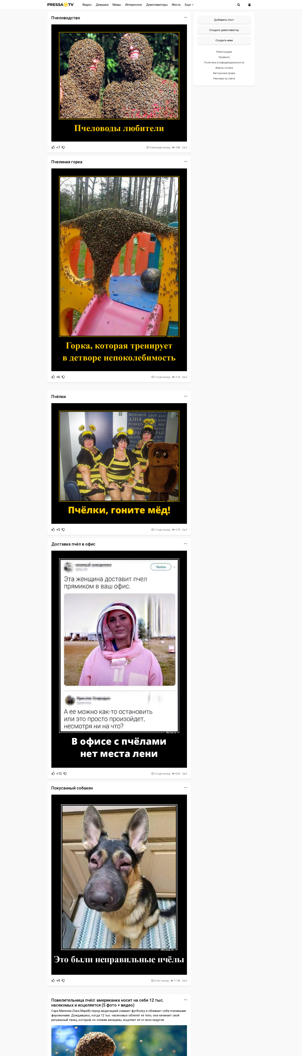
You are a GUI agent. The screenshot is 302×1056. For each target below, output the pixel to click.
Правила (224, 57)
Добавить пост (224, 19)
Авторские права (224, 73)
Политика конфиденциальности (224, 62)
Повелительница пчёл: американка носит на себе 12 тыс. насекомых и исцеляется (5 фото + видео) (107, 1003)
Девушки (102, 5)
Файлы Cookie (224, 67)
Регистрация (224, 51)
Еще (189, 5)
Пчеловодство (65, 17)
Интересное (133, 5)
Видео (87, 5)
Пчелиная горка (66, 161)
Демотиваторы (157, 5)
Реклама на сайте (224, 78)
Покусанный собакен (72, 788)
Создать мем (224, 40)
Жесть (176, 5)
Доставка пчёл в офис (73, 544)
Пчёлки (58, 396)
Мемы (117, 5)
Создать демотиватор (224, 30)
